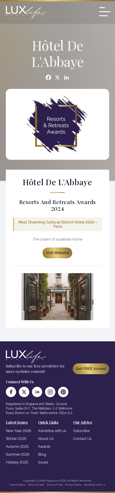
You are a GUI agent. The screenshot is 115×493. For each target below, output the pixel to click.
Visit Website (57, 253)
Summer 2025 (17, 454)
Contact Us (82, 439)
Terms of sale (36, 484)
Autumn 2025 (17, 446)
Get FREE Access (91, 369)
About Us (46, 439)
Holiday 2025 (17, 462)
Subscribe (81, 431)
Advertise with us (52, 431)
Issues (43, 462)
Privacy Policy (73, 484)
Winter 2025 (16, 439)
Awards (44, 446)
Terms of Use (54, 484)
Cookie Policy (17, 484)
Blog (42, 454)
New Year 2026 (18, 431)
